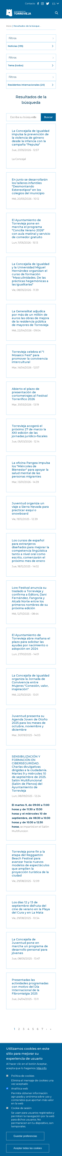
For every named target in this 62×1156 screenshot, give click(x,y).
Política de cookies (22, 1075)
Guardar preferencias (25, 1136)
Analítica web (19, 1088)
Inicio (9, 26)
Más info (42, 1068)
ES (53, 3)
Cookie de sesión (21, 1108)
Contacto (30, 3)
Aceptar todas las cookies (28, 1148)
